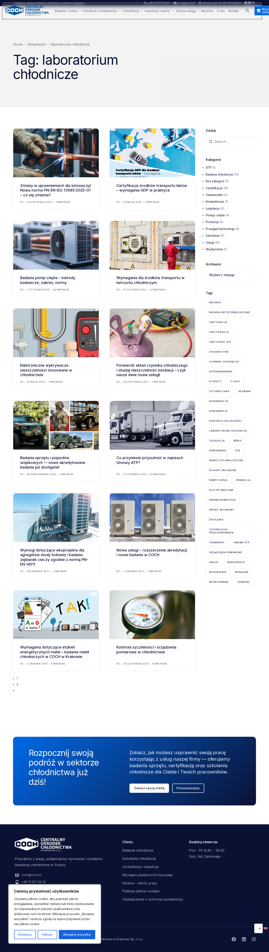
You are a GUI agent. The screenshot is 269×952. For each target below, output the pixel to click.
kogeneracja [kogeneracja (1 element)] (218, 401)
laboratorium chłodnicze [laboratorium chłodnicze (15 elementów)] (228, 430)
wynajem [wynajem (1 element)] (241, 572)
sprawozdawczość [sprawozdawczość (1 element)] (222, 500)
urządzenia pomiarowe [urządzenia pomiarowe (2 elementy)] (225, 552)
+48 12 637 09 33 (158, 3)
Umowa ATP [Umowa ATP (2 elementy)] (241, 542)
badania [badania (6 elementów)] (215, 302)
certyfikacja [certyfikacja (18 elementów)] (219, 332)
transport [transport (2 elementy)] (217, 542)
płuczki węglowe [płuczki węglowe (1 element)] (221, 490)
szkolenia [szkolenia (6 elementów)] (216, 519)
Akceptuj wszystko (77, 934)
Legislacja (212, 208)
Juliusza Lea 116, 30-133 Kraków (221, 3)
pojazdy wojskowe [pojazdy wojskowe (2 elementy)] (222, 470)
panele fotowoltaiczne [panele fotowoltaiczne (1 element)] (226, 460)
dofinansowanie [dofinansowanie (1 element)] (220, 371)
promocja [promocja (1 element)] (243, 480)
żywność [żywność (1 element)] (243, 582)
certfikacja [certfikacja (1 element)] (218, 322)
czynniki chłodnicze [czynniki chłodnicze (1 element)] (224, 361)
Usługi (210, 242)
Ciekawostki (214, 195)
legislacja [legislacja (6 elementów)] (217, 440)
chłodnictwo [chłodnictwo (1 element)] (219, 352)
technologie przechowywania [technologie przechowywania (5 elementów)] (221, 531)
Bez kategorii (215, 181)
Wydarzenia (214, 249)
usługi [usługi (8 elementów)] (214, 562)
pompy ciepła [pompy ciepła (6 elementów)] (218, 480)
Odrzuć (47, 934)
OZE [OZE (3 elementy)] (237, 450)
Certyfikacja (214, 188)
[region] (54, 914)
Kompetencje (215, 201)
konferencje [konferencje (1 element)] (218, 411)
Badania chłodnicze (219, 174)
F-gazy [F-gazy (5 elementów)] (235, 381)
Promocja (212, 222)
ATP (208, 167)
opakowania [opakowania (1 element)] (217, 450)
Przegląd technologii (220, 229)
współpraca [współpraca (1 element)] (236, 562)
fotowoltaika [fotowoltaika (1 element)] (219, 391)
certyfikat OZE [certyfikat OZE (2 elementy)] (220, 342)
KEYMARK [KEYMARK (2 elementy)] (245, 391)
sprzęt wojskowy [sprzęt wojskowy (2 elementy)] (221, 509)
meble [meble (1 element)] (238, 440)
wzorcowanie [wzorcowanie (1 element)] (219, 582)
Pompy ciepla (215, 215)
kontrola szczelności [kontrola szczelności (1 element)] (225, 421)
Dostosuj (25, 934)
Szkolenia (212, 235)
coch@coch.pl (186, 3)
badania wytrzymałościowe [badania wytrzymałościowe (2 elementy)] (229, 312)
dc (22, 202)
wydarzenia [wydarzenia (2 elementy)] (217, 572)
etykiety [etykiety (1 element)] (215, 381)
